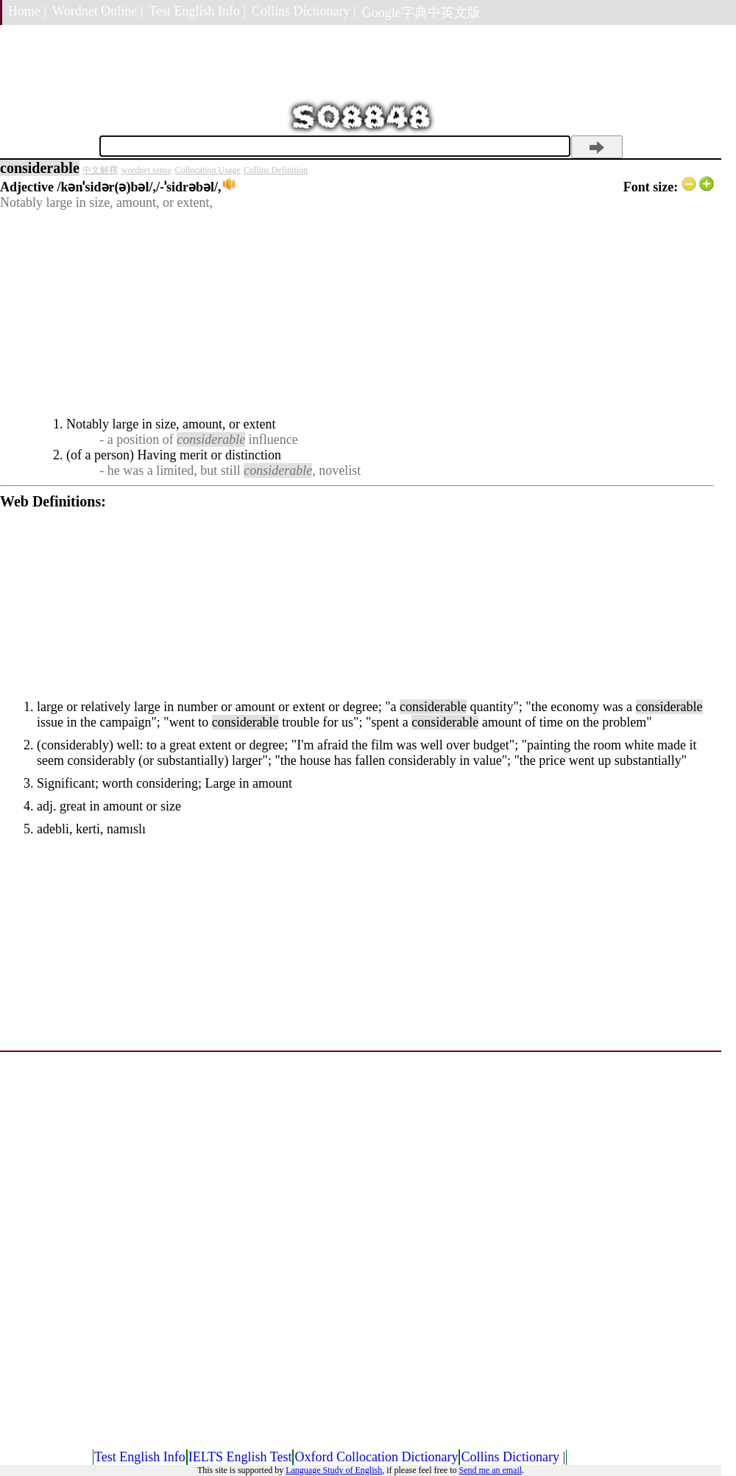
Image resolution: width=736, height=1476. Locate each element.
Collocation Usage (208, 170)
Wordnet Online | (97, 11)
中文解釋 (100, 170)
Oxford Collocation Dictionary (376, 1456)
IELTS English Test (240, 1456)
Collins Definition (276, 170)
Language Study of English (334, 1470)
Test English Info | (197, 11)
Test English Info (139, 1456)
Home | (27, 11)
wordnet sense (146, 170)
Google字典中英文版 (421, 12)
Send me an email (490, 1470)
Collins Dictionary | (304, 11)
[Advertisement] (357, 314)
